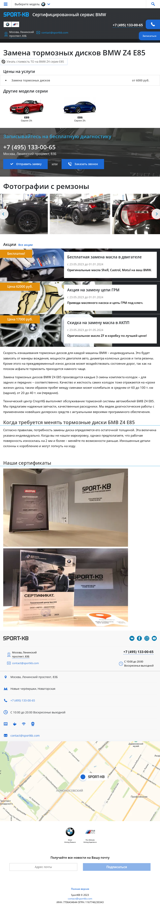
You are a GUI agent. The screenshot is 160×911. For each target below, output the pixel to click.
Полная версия (80, 889)
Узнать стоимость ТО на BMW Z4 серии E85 (35, 61)
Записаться (149, 36)
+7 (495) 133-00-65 (128, 25)
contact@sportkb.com (54, 32)
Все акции (25, 245)
